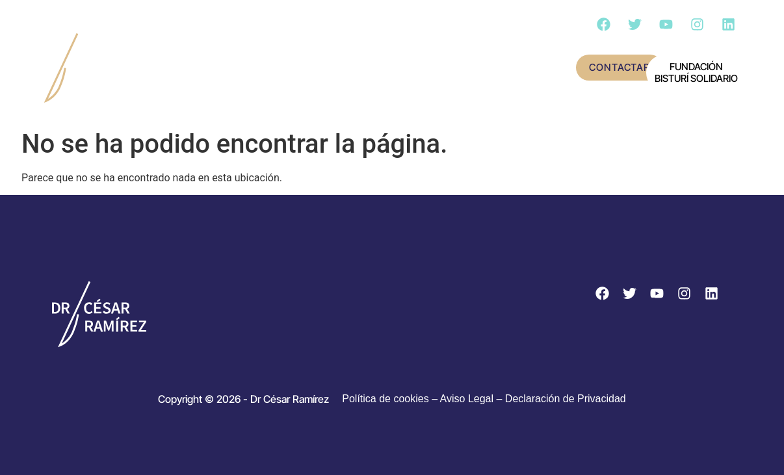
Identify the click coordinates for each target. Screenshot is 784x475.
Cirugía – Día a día (208, 85)
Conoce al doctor (270, 51)
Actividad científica (411, 51)
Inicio (173, 51)
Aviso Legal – (472, 398)
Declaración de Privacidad (565, 398)
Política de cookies (385, 398)
